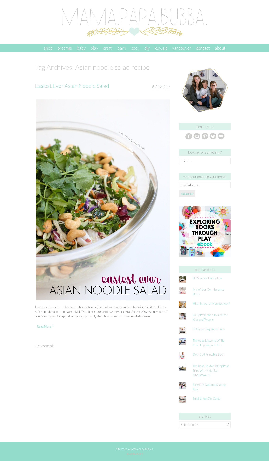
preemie (64, 47)
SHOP (48, 47)
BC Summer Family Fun (207, 278)
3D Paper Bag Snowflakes (209, 329)
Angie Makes (145, 448)
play (94, 47)
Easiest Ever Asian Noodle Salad (72, 85)
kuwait (161, 47)
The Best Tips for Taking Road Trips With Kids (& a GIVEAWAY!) (211, 370)
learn (121, 47)
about (220, 47)
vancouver (181, 47)
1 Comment (44, 345)
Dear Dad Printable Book (208, 354)
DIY (147, 47)
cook (135, 47)
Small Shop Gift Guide (206, 398)
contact (203, 47)
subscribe (187, 193)
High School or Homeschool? (211, 303)
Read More (44, 326)
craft (107, 47)
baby (81, 47)
